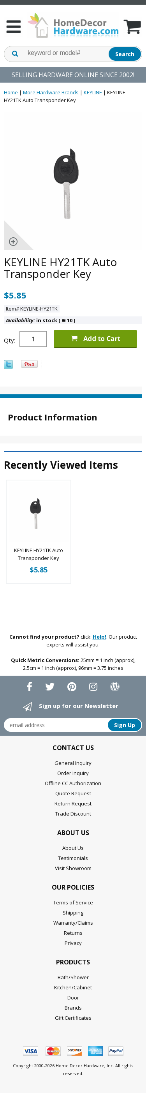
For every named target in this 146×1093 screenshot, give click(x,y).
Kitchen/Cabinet (73, 987)
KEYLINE (93, 92)
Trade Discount (73, 813)
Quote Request (73, 793)
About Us (73, 847)
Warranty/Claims (73, 922)
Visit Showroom (73, 868)
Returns (73, 932)
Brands (73, 1007)
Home (11, 92)
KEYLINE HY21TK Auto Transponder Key (38, 554)
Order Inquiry (73, 773)
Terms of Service (73, 902)
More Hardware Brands (51, 92)
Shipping (73, 912)
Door (73, 997)
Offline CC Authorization (73, 783)
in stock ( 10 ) (40, 320)
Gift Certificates (73, 1017)
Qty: (9, 340)
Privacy (73, 942)
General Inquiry (73, 762)
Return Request (73, 803)
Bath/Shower (73, 977)
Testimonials (73, 858)
